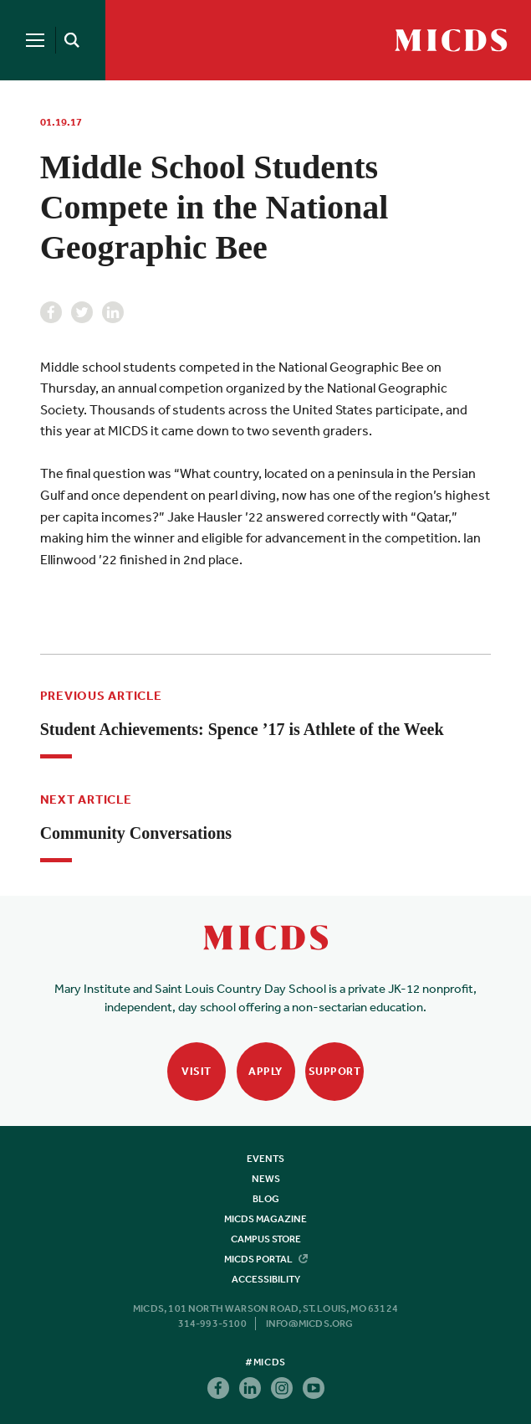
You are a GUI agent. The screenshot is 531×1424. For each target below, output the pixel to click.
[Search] (68, 40)
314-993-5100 (212, 1323)
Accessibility (266, 1279)
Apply (265, 1071)
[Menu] (35, 40)
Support (335, 1071)
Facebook (51, 312)
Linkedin (113, 312)
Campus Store (266, 1239)
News (266, 1178)
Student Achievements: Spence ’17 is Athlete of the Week (242, 729)
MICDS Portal (266, 1259)
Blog (266, 1199)
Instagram (282, 1388)
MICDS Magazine (265, 1219)
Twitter (82, 312)
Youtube (313, 1388)
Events (265, 1158)
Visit (196, 1071)
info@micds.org (310, 1323)
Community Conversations (136, 833)
